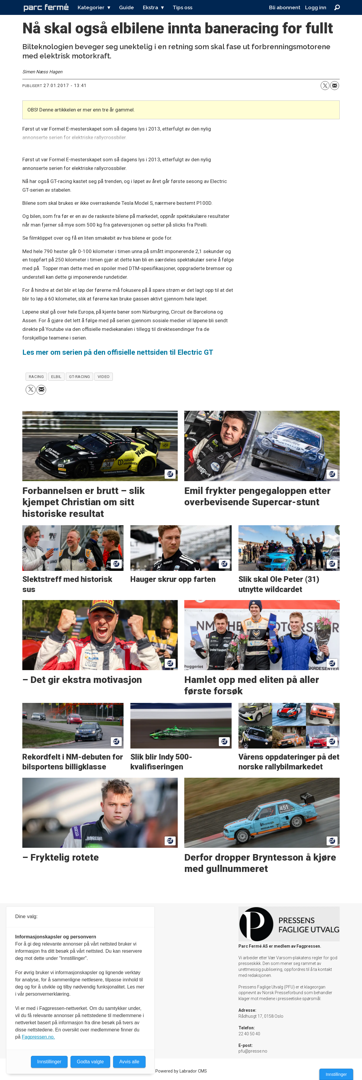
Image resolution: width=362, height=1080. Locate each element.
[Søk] (337, 7)
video (104, 376)
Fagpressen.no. (38, 1036)
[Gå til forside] (46, 7)
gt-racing (79, 376)
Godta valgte (90, 1061)
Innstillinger (336, 1074)
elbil (56, 376)
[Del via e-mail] (334, 85)
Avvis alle (129, 1061)
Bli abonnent (284, 7)
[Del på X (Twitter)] (325, 85)
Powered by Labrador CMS (181, 1071)
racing (36, 376)
